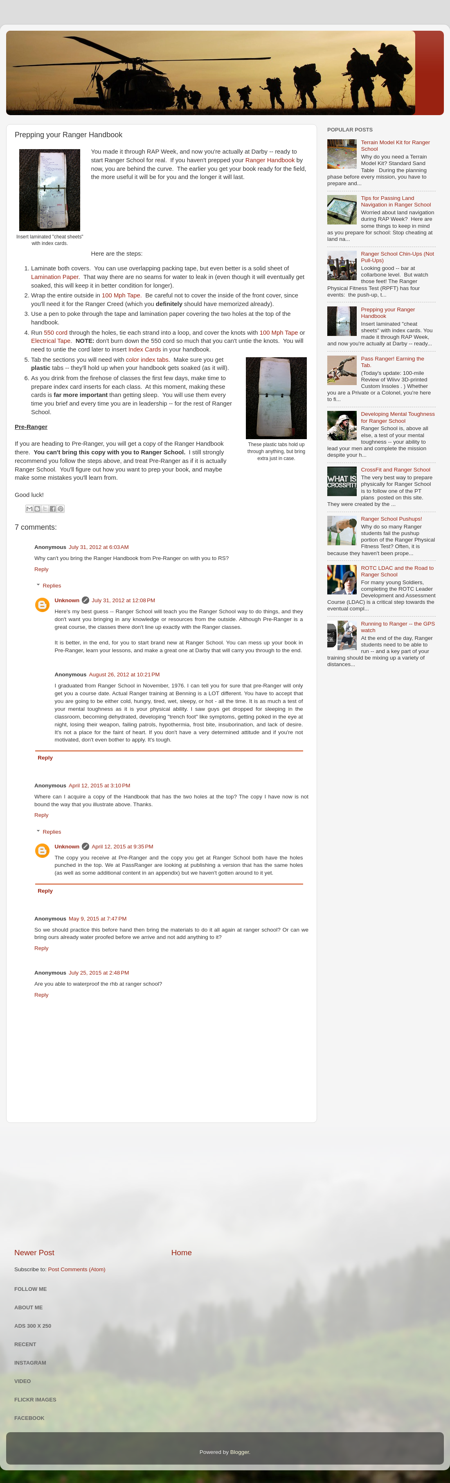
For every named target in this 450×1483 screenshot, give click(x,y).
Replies (52, 586)
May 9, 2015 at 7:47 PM (97, 919)
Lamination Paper (55, 277)
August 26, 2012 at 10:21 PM (124, 674)
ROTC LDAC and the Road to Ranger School (397, 571)
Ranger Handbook (270, 160)
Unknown (67, 600)
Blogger (239, 1452)
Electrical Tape (50, 341)
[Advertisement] (161, 1185)
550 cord (56, 332)
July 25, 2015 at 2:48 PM (99, 973)
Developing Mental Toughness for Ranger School (398, 417)
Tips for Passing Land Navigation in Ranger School (396, 201)
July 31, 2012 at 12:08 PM (123, 600)
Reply (41, 569)
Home (181, 1252)
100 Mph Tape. (122, 295)
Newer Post (34, 1252)
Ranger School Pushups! (391, 519)
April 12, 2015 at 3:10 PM (99, 785)
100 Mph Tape (279, 332)
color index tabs (147, 359)
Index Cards (144, 349)
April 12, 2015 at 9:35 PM (122, 847)
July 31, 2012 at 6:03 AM (99, 547)
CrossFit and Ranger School (395, 470)
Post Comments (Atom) (77, 1269)
